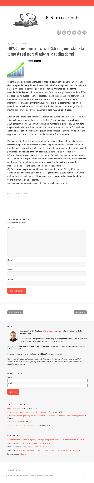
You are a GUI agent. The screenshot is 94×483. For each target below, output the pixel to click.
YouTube (69, 32)
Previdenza (24, 193)
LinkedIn (64, 32)
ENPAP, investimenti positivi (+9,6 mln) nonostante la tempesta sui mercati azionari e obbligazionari (45, 415)
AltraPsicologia (50, 331)
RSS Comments (84, 32)
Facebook (59, 32)
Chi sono (22, 454)
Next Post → (80, 312)
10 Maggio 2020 (13, 43)
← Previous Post (15, 312)
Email (10, 269)
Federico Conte (13, 440)
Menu (47, 3)
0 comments (25, 43)
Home (10, 476)
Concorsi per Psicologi (15, 408)
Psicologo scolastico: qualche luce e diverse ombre (26, 412)
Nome (10, 260)
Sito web (10, 279)
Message (11, 228)
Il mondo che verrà (14, 422)
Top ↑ (85, 475)
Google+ (74, 32)
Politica (32, 476)
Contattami (49, 476)
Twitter (79, 32)
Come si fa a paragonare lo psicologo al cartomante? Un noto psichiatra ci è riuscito (53, 440)
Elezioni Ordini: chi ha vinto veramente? (22, 425)
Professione (24, 476)
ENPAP (17, 193)
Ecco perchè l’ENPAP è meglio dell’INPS (36, 443)
